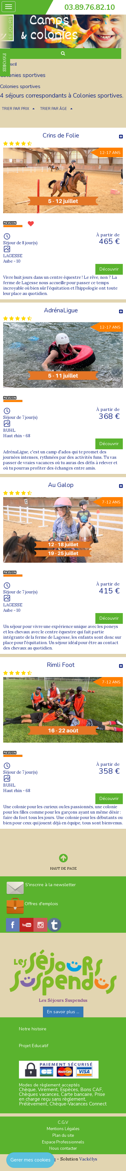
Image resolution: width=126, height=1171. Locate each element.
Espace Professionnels (63, 1142)
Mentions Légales (63, 1129)
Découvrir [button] (109, 269)
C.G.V (63, 1122)
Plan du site (63, 1135)
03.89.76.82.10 (89, 7)
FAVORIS (4, 62)
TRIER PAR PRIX (15, 108)
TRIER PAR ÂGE (53, 108)
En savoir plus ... (63, 1012)
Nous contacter (63, 1148)
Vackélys (88, 1159)
